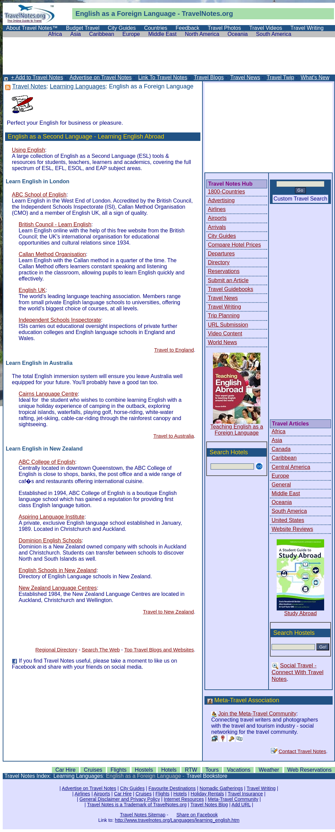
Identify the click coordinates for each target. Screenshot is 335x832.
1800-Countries (226, 191)
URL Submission (228, 325)
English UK (32, 290)
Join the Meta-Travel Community (257, 713)
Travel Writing (307, 28)
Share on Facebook (197, 814)
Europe (131, 34)
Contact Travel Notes (302, 751)
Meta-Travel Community (233, 799)
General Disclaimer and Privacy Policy (119, 799)
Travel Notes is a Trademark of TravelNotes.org (137, 804)
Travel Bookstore (206, 776)
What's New (315, 77)
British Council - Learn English (55, 224)
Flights (118, 770)
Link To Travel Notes (163, 77)
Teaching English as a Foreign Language (236, 430)
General (281, 484)
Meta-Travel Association (246, 700)
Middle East (162, 34)
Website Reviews (292, 529)
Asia (75, 34)
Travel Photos (224, 28)
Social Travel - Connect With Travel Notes (297, 672)
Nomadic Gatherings (221, 788)
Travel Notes (29, 86)
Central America (291, 467)
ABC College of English (47, 462)
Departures (221, 253)
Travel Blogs (208, 77)
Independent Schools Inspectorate (60, 320)
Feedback (187, 28)
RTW (191, 770)
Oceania (238, 34)
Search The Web (101, 649)
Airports (217, 218)
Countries (155, 28)
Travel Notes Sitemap (142, 814)
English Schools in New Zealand (57, 570)
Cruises (93, 770)
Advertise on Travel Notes (101, 77)
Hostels (144, 770)
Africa (55, 34)
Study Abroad (300, 613)
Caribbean (101, 34)
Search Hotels (229, 452)
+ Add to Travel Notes (37, 77)
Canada (281, 449)
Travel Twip (280, 77)
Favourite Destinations (172, 788)
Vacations (238, 770)
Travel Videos (265, 28)
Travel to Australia (173, 436)
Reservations (223, 271)
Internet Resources (184, 799)
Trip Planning (224, 315)
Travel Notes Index (27, 776)
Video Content (225, 333)
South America (273, 34)
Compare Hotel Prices (234, 245)
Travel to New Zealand (168, 612)
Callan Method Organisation (52, 254)
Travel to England (174, 350)
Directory (219, 262)
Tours (212, 770)
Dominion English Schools (50, 540)
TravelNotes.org (207, 13)
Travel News (245, 77)
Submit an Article (228, 280)
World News (222, 342)
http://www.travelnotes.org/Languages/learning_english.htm (177, 820)
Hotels (168, 770)
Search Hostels (294, 632)
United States (288, 520)
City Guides (122, 28)
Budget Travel (83, 28)
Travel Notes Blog (209, 804)
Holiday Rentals (207, 793)
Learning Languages (77, 86)
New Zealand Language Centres (58, 588)
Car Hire (65, 770)
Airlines (216, 209)
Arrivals (217, 227)
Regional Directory (56, 649)
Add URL (241, 804)
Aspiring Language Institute (51, 517)
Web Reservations (310, 770)
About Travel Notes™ (32, 28)
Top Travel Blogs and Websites (159, 649)
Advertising (221, 200)
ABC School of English (39, 194)
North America (202, 34)
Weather (269, 770)
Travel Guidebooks (230, 289)
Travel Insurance (245, 793)
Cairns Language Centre (48, 394)
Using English (28, 150)
